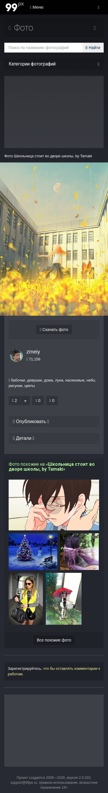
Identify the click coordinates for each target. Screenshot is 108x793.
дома (48, 380)
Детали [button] (23, 438)
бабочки (18, 380)
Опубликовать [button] (31, 421)
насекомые (75, 380)
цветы (29, 386)
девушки (34, 380)
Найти (92, 47)
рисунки (15, 386)
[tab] (54, 421)
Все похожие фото (54, 640)
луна (59, 380)
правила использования (58, 783)
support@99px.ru (23, 783)
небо (91, 380)
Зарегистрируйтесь (24, 668)
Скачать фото (54, 329)
